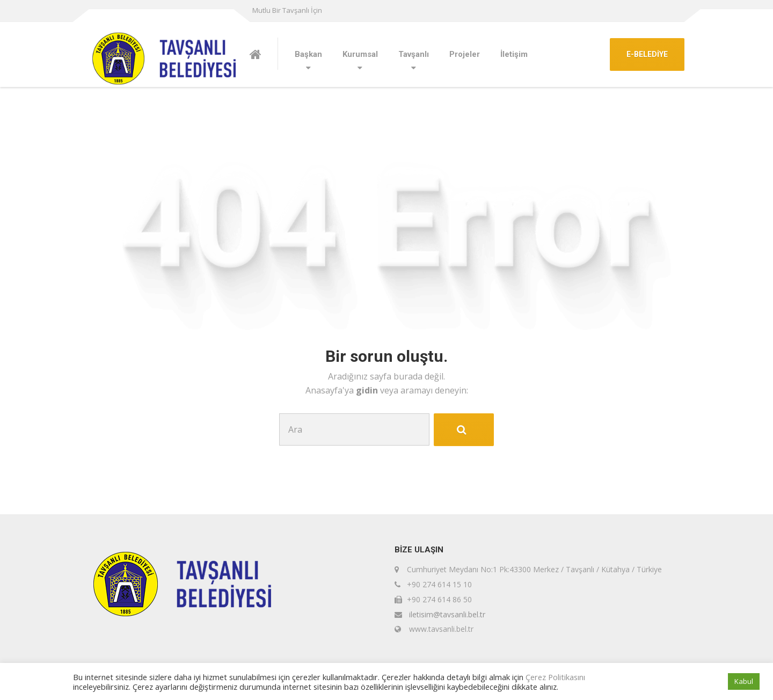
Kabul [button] (743, 681)
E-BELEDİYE (647, 54)
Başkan (308, 54)
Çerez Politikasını (555, 677)
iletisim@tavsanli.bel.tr (447, 614)
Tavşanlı (413, 54)
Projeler (464, 54)
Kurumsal (360, 54)
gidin (368, 390)
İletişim (514, 54)
